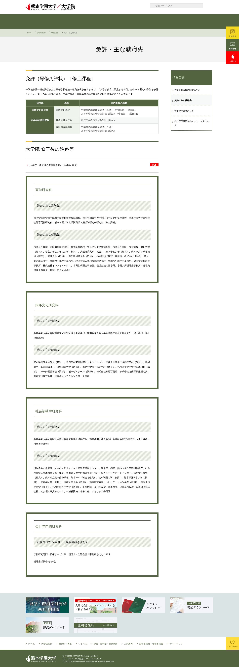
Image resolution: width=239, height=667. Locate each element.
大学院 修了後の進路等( (53, 165)
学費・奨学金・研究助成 (134, 21)
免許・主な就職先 (183, 100)
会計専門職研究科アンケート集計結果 (191, 123)
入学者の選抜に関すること (187, 90)
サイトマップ (176, 643)
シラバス (103, 21)
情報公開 (54, 33)
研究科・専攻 (71, 21)
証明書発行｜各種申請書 (197, 21)
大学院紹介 (41, 33)
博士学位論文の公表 (184, 111)
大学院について (40, 21)
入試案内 (166, 21)
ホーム (29, 33)
